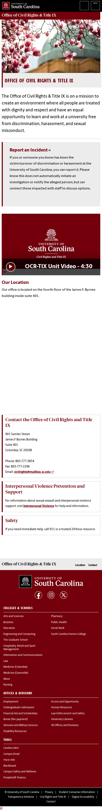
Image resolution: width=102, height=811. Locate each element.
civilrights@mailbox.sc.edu (32, 472)
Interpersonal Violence (38, 506)
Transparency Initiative (21, 797)
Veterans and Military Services (20, 725)
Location (80, 565)
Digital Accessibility (83, 797)
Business (8, 622)
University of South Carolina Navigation (95, 5)
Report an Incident (29, 150)
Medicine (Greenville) (15, 673)
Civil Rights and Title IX (53, 797)
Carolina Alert (11, 748)
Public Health (59, 622)
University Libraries (62, 719)
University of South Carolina (23, 792)
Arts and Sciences (13, 616)
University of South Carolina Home (20, 5)
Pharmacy (56, 616)
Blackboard (9, 766)
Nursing (7, 685)
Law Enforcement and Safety (67, 713)
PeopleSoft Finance (14, 777)
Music (6, 679)
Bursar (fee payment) (15, 719)
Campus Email (11, 754)
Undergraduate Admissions (18, 707)
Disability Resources (15, 731)
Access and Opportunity (65, 702)
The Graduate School (15, 640)
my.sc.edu (9, 760)
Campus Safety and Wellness (19, 771)
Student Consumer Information (77, 792)
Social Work (57, 628)
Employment (10, 702)
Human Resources (61, 707)
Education (9, 628)
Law (5, 661)
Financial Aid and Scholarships (20, 713)
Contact (92, 565)
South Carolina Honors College (68, 634)
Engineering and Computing (19, 634)
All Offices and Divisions (64, 725)
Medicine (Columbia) (15, 667)
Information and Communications (22, 655)
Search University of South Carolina (84, 5)
